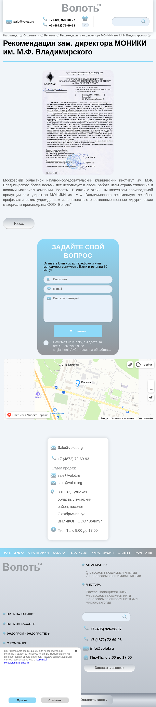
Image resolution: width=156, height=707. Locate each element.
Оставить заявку (93, 700)
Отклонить (55, 700)
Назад (19, 223)
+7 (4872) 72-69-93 (62, 25)
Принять (22, 700)
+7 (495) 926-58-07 (62, 19)
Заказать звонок (109, 668)
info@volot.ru (102, 648)
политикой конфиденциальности (25, 661)
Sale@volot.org (23, 21)
